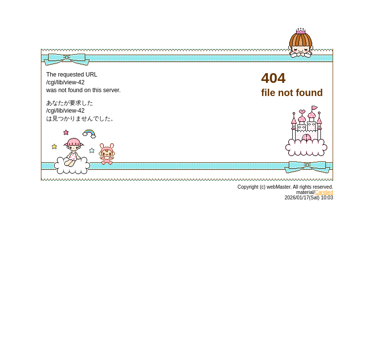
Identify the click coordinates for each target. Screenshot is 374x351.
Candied (324, 192)
